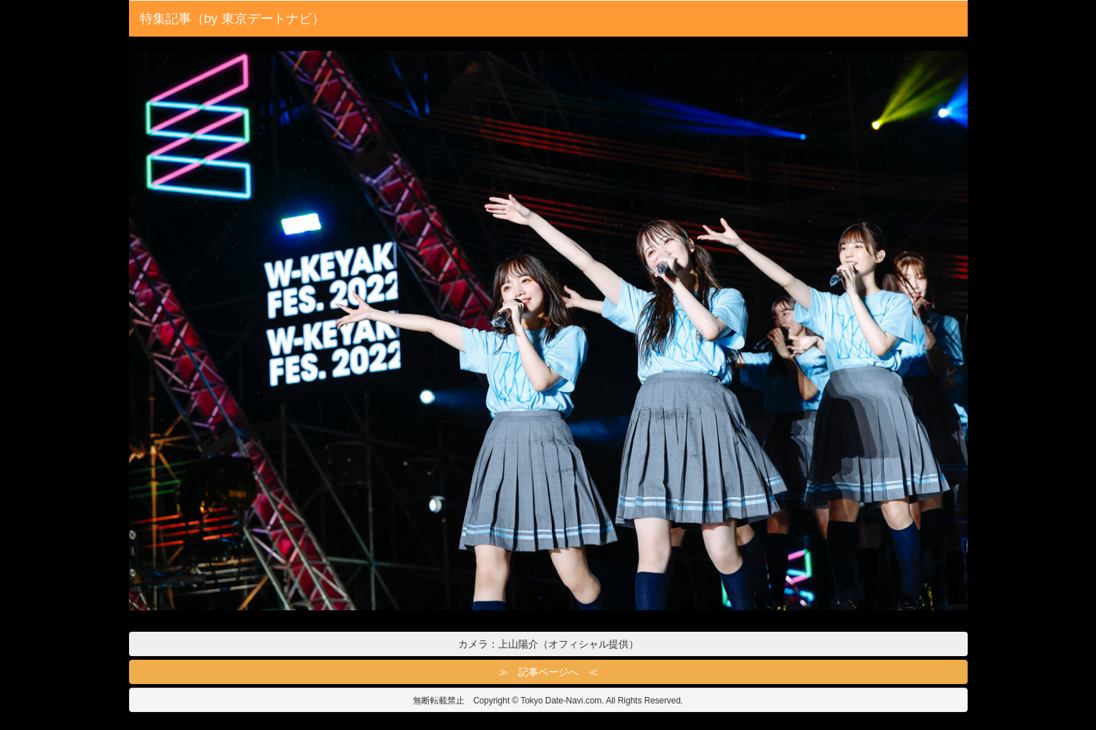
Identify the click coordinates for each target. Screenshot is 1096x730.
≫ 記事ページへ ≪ (548, 672)
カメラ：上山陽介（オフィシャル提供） (548, 644)
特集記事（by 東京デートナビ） (232, 18)
